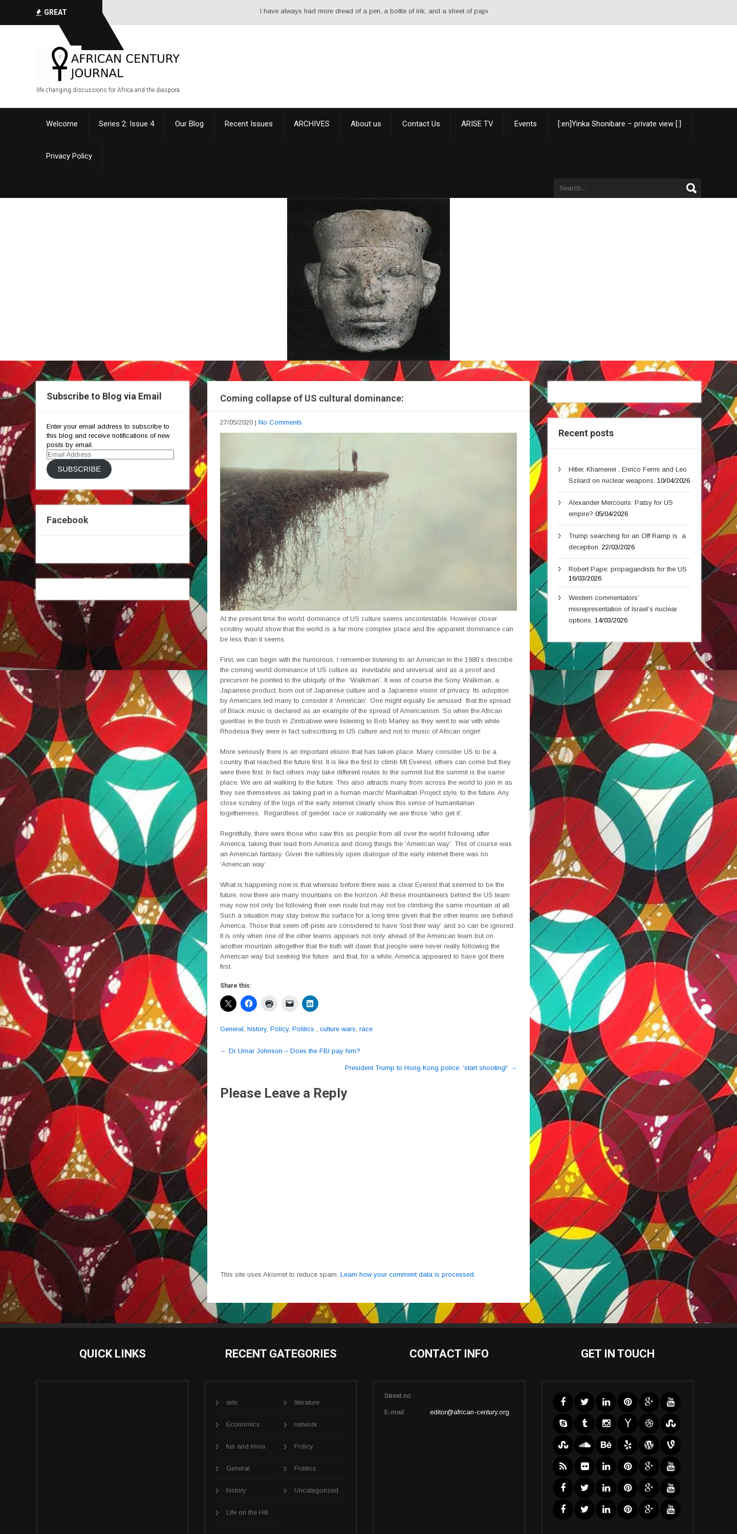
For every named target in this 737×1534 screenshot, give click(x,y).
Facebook (68, 520)
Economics (243, 1424)
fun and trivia (245, 1446)
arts (231, 1402)
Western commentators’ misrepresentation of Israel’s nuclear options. (623, 609)
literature (306, 1402)
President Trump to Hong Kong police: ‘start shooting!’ (431, 1068)
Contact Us (421, 123)
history (257, 1029)
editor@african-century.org (469, 1412)
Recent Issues (249, 123)
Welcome (62, 123)
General (232, 1029)
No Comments (280, 422)
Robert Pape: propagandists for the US (628, 569)
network (305, 1424)
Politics (303, 1029)
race (366, 1029)
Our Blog (189, 123)
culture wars (338, 1029)
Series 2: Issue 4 (126, 123)
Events (525, 123)
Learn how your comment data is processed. (407, 1274)
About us (366, 123)
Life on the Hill (247, 1512)
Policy (279, 1029)
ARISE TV (477, 123)
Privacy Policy (69, 156)
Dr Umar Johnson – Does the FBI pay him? (290, 1051)
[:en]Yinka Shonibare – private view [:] (619, 123)
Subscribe (78, 469)
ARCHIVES (312, 123)
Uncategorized (316, 1490)
